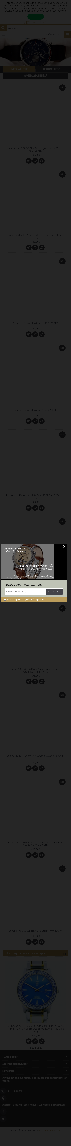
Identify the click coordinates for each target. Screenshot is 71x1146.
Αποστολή (54, 591)
